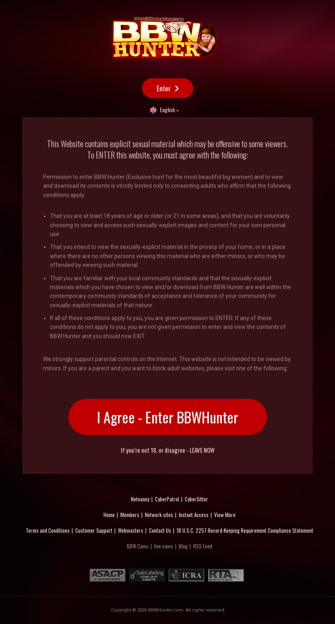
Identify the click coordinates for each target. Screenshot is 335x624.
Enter (164, 88)
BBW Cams (138, 546)
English (167, 109)
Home (109, 515)
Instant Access (194, 515)
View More (225, 515)
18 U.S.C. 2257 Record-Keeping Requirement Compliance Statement (245, 530)
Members (129, 515)
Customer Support (93, 530)
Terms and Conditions (48, 530)
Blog (183, 546)
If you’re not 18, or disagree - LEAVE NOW (168, 450)
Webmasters (130, 530)
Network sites (159, 515)
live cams (163, 546)
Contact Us (160, 530)
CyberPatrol (167, 499)
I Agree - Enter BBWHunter (167, 416)
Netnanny (140, 499)
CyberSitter (196, 499)
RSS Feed (202, 546)
